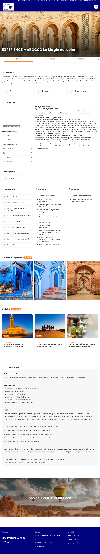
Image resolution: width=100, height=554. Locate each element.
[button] (96, 7)
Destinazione (50, 59)
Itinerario (81, 59)
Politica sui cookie (73, 539)
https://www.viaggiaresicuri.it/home (78, 452)
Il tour (18, 59)
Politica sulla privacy (74, 536)
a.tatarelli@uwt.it (91, 1)
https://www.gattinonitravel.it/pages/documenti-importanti (24, 462)
